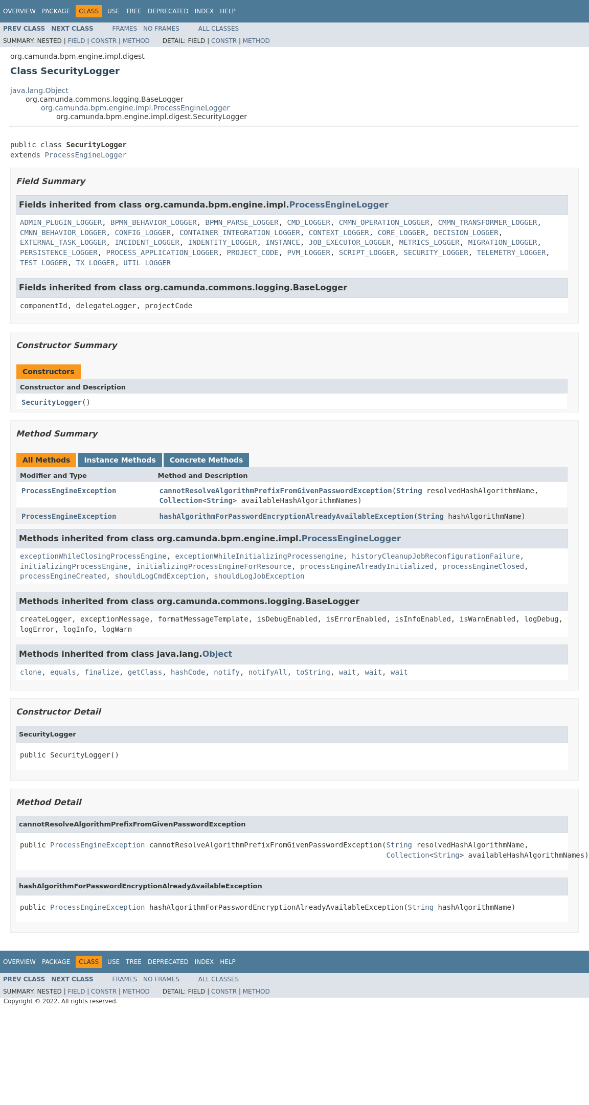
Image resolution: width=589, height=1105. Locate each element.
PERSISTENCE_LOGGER (59, 252)
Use (113, 11)
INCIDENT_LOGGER (147, 242)
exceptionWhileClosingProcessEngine (93, 556)
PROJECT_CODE (253, 252)
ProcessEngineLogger (85, 155)
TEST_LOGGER (43, 263)
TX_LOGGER (95, 263)
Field (76, 40)
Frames (125, 28)
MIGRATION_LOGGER (502, 242)
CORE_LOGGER (401, 232)
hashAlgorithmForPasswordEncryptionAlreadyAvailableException (287, 516)
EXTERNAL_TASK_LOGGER (63, 242)
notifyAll (267, 672)
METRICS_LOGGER (429, 242)
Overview (19, 11)
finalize (101, 672)
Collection (181, 500)
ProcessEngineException (68, 491)
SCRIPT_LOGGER (367, 252)
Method (136, 40)
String (409, 491)
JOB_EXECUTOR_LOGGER (350, 242)
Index (204, 11)
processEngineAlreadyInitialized (367, 566)
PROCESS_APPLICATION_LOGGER (162, 252)
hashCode (188, 672)
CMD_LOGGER (308, 222)
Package (56, 11)
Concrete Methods (206, 460)
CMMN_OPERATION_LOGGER (384, 222)
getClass (145, 672)
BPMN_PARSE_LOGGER (241, 222)
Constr (104, 40)
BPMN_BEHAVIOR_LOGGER (153, 222)
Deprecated (168, 11)
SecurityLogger (51, 402)
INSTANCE (282, 242)
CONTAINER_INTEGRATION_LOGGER (239, 232)
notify (227, 672)
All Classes (218, 28)
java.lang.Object (39, 90)
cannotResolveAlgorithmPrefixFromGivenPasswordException (276, 491)
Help (228, 11)
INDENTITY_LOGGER (222, 242)
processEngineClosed (483, 566)
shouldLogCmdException (160, 576)
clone (30, 672)
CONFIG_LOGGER (143, 232)
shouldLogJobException (259, 576)
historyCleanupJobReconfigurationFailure (436, 556)
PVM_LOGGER (308, 252)
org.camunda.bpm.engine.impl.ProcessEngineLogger (135, 108)
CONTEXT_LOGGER (339, 232)
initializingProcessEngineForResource (214, 566)
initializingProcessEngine (74, 566)
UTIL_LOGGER (147, 263)
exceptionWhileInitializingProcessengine (259, 556)
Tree (134, 11)
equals (63, 672)
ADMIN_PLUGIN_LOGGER (61, 222)
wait (347, 672)
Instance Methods (119, 460)
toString (313, 672)
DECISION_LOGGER (466, 232)
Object (217, 654)
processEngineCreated (63, 576)
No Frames (161, 28)
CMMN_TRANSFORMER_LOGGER (487, 222)
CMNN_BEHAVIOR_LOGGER (63, 232)
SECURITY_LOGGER (435, 252)
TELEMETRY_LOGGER (511, 252)
